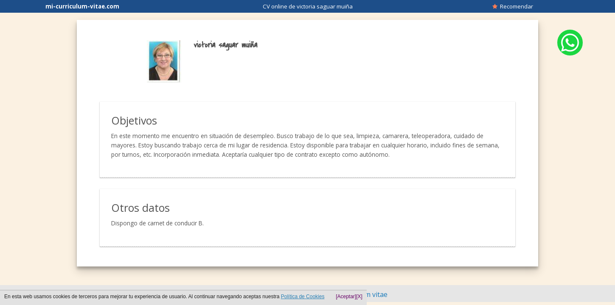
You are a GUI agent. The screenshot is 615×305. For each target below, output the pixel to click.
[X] (359, 296)
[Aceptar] (346, 296)
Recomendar (512, 6)
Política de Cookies (303, 296)
